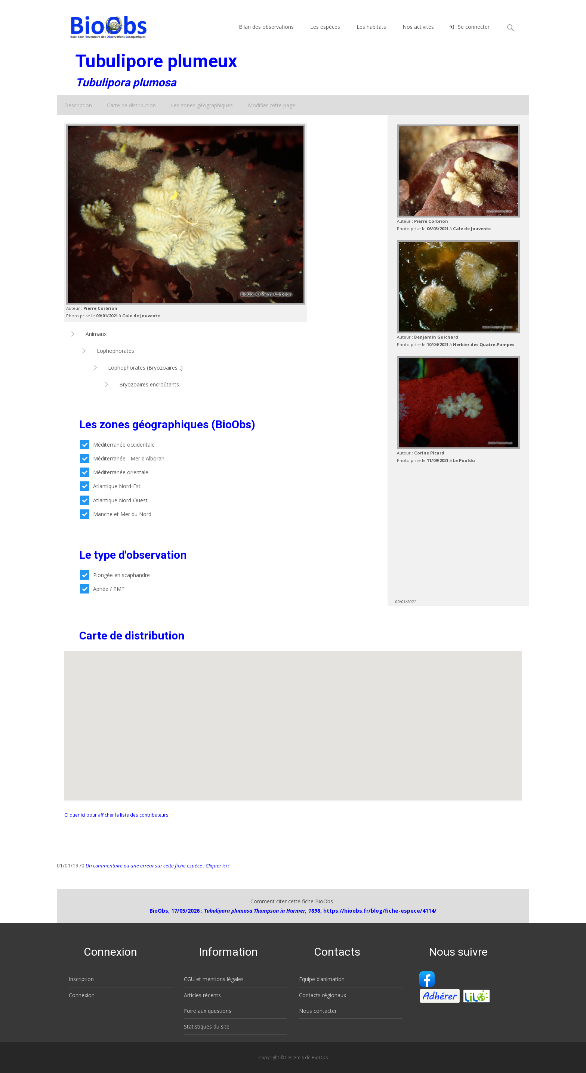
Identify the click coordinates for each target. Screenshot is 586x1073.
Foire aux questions (207, 1010)
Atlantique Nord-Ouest (114, 500)
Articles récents (202, 995)
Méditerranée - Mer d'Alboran (122, 458)
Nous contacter (318, 1010)
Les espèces (325, 33)
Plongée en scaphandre (115, 575)
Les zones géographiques (202, 105)
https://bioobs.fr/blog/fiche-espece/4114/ (380, 910)
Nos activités (418, 33)
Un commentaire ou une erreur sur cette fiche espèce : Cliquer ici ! (156, 865)
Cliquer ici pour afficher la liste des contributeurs (116, 815)
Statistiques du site (206, 1026)
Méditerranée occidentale (117, 444)
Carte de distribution (131, 105)
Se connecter (469, 33)
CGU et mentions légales (214, 979)
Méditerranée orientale (114, 472)
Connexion (82, 995)
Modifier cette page (271, 105)
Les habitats (371, 33)
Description (78, 105)
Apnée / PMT (102, 588)
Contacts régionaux (322, 995)
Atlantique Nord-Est (110, 486)
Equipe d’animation (322, 979)
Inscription (81, 979)
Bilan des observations (266, 33)
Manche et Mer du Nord (115, 514)
